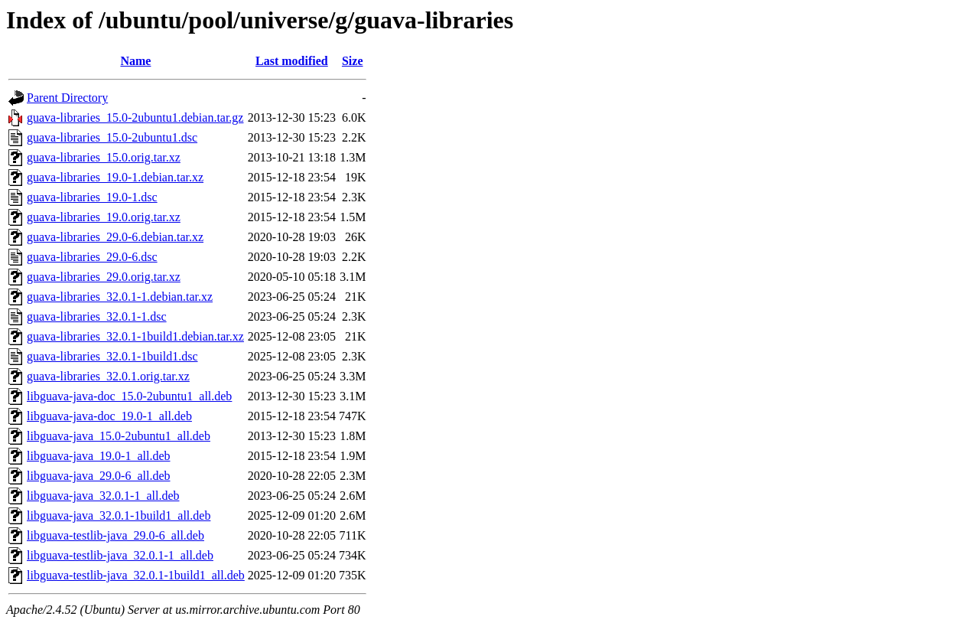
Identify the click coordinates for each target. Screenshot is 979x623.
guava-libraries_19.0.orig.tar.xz (104, 216)
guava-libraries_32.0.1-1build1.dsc (112, 356)
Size (352, 60)
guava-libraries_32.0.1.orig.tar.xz (108, 376)
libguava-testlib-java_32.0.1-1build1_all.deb (136, 575)
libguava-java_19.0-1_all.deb (99, 455)
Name (135, 60)
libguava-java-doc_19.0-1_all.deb (109, 415)
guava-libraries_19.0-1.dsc (92, 197)
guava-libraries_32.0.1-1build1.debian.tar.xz (135, 336)
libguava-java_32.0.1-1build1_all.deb (118, 515)
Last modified (291, 60)
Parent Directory (67, 97)
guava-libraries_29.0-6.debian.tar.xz (115, 236)
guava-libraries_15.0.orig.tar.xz (104, 157)
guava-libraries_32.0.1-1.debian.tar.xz (120, 296)
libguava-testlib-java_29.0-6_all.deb (115, 535)
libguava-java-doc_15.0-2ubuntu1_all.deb (129, 396)
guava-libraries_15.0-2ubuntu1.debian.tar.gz (135, 117)
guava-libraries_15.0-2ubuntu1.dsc (112, 137)
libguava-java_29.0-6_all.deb (99, 475)
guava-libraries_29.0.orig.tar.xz (104, 276)
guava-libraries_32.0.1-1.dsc (97, 316)
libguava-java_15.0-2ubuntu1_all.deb (118, 435)
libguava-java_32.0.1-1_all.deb (103, 495)
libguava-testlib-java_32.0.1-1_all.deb (120, 555)
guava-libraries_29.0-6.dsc (92, 256)
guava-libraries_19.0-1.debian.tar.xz (115, 177)
